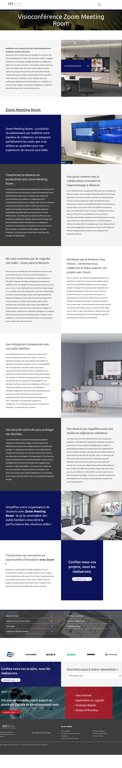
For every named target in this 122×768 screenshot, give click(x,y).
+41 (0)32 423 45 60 (41, 733)
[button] (77, 66)
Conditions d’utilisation (40, 745)
